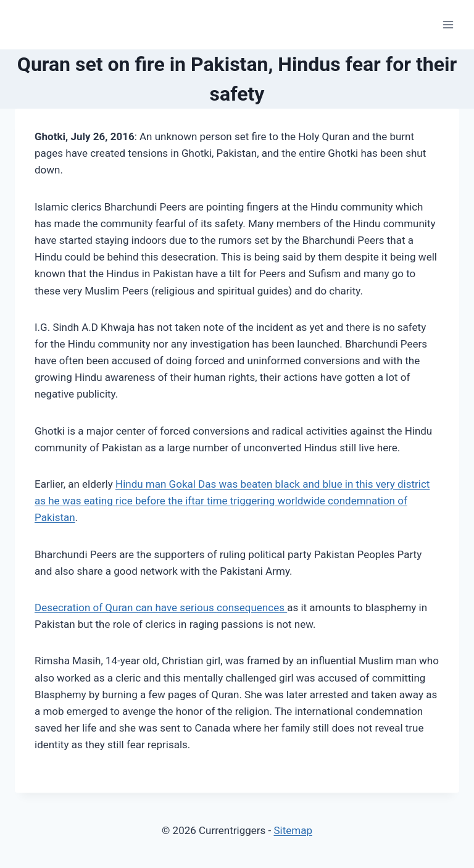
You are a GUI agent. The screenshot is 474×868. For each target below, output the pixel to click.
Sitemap (292, 830)
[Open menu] (447, 24)
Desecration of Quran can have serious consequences (161, 607)
